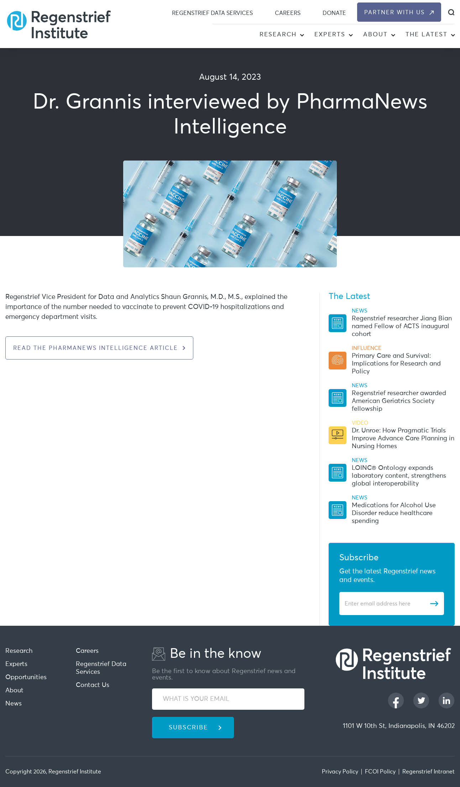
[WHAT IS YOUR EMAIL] (228, 699)
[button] (302, 36)
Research (278, 35)
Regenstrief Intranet (428, 772)
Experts (329, 35)
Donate (334, 13)
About (375, 35)
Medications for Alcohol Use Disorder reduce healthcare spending (394, 513)
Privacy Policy (340, 772)
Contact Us (92, 685)
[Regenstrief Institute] (58, 24)
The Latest (427, 35)
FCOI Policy (380, 772)
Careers (287, 13)
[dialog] (451, 12)
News (13, 704)
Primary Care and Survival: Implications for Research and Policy (396, 364)
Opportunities (26, 677)
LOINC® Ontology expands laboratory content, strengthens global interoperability (399, 476)
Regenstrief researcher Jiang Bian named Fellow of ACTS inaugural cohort (402, 326)
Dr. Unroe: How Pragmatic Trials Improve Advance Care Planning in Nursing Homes (403, 438)
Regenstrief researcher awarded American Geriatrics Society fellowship (399, 401)
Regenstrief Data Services (212, 13)
